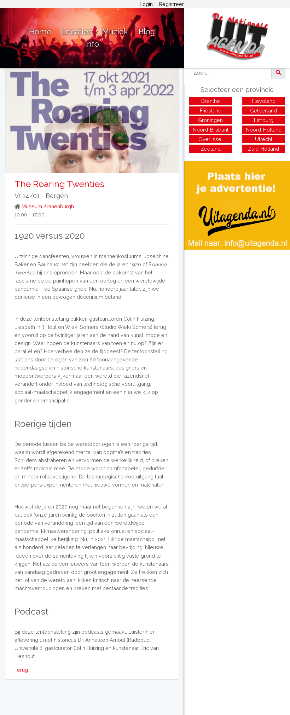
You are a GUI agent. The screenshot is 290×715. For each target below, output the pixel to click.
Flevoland (264, 101)
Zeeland (211, 149)
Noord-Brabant (210, 130)
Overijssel (210, 139)
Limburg (263, 120)
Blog (147, 31)
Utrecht (263, 139)
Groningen (210, 120)
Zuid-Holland (263, 149)
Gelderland (263, 110)
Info (92, 44)
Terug (21, 670)
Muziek (115, 31)
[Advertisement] (237, 299)
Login (146, 4)
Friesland (210, 110)
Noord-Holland (264, 130)
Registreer (171, 4)
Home (40, 31)
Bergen (57, 195)
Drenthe (210, 101)
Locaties (77, 31)
